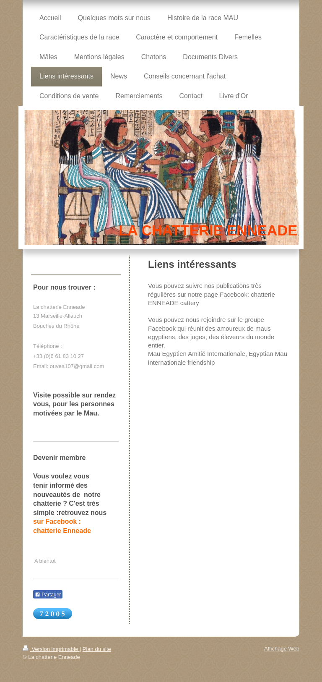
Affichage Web (281, 648)
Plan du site (97, 649)
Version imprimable (51, 649)
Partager (48, 595)
